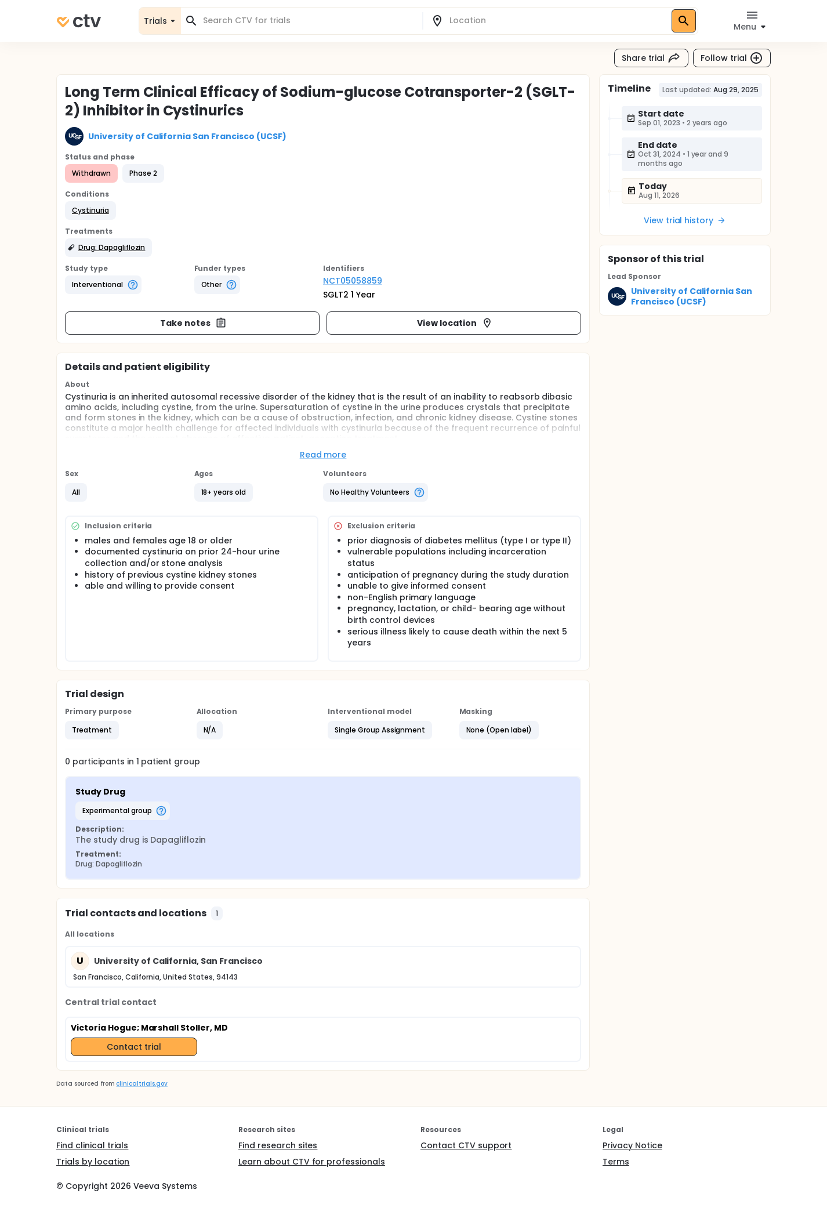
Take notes (193, 323)
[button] (90, 210)
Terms (616, 1161)
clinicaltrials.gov (141, 1083)
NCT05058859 (352, 280)
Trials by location (92, 1161)
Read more (323, 454)
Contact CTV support (466, 1145)
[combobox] (308, 20)
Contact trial (134, 1047)
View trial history (685, 220)
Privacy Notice (632, 1145)
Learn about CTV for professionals (311, 1161)
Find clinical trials (92, 1145)
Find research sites (277, 1145)
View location (455, 323)
